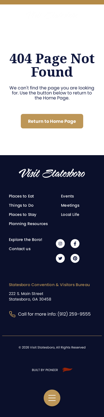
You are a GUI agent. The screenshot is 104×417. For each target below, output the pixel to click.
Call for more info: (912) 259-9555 (50, 314)
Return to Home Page (52, 121)
